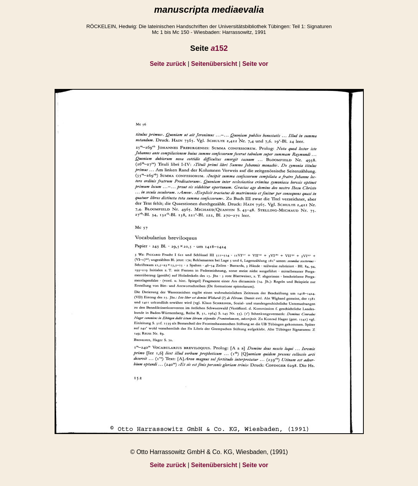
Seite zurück (168, 63)
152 (219, 48)
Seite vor (255, 63)
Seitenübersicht (214, 63)
